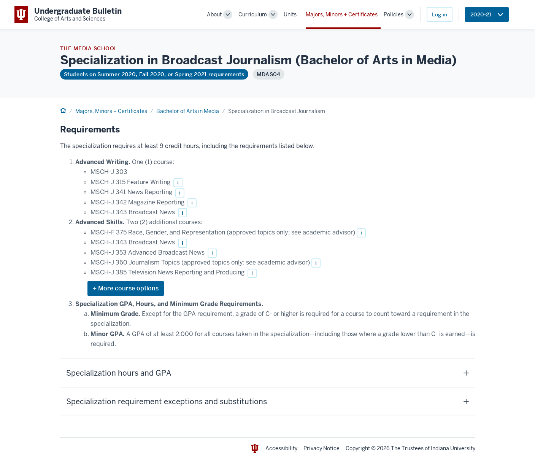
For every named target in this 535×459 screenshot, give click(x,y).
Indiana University (453, 448)
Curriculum (252, 14)
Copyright (358, 448)
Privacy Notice (321, 448)
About (214, 14)
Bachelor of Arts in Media (187, 111)
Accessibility (281, 448)
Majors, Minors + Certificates (342, 14)
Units (290, 14)
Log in (439, 14)
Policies (393, 14)
